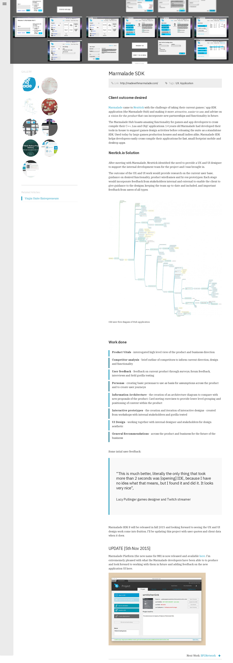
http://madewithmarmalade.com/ (139, 83)
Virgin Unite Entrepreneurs (42, 198)
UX (177, 83)
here (202, 556)
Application (186, 83)
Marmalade (115, 107)
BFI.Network (211, 655)
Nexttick (138, 107)
